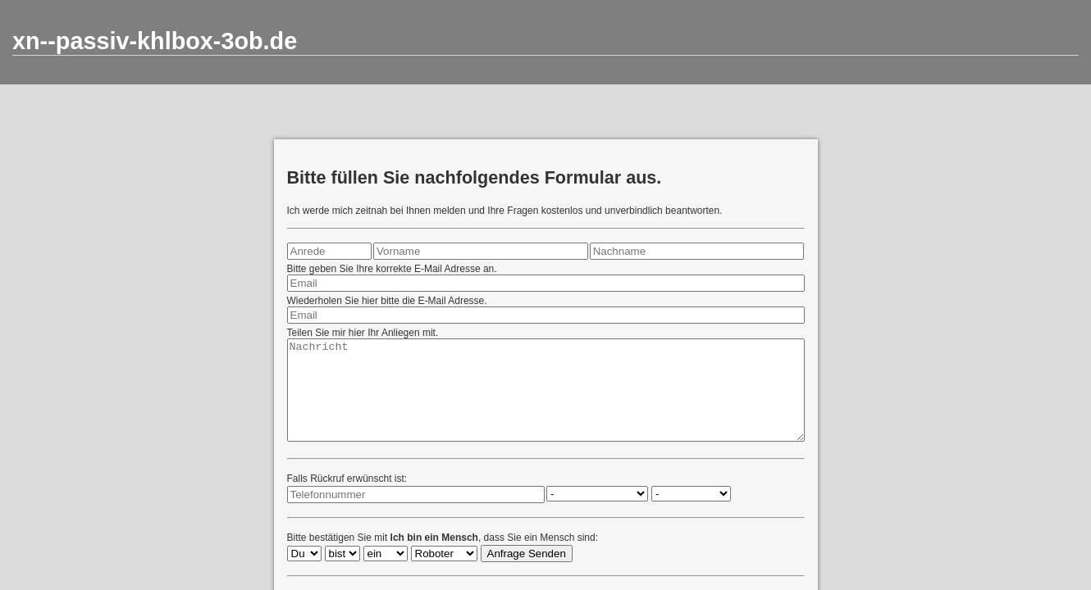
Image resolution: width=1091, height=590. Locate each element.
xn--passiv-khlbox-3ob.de (154, 41)
